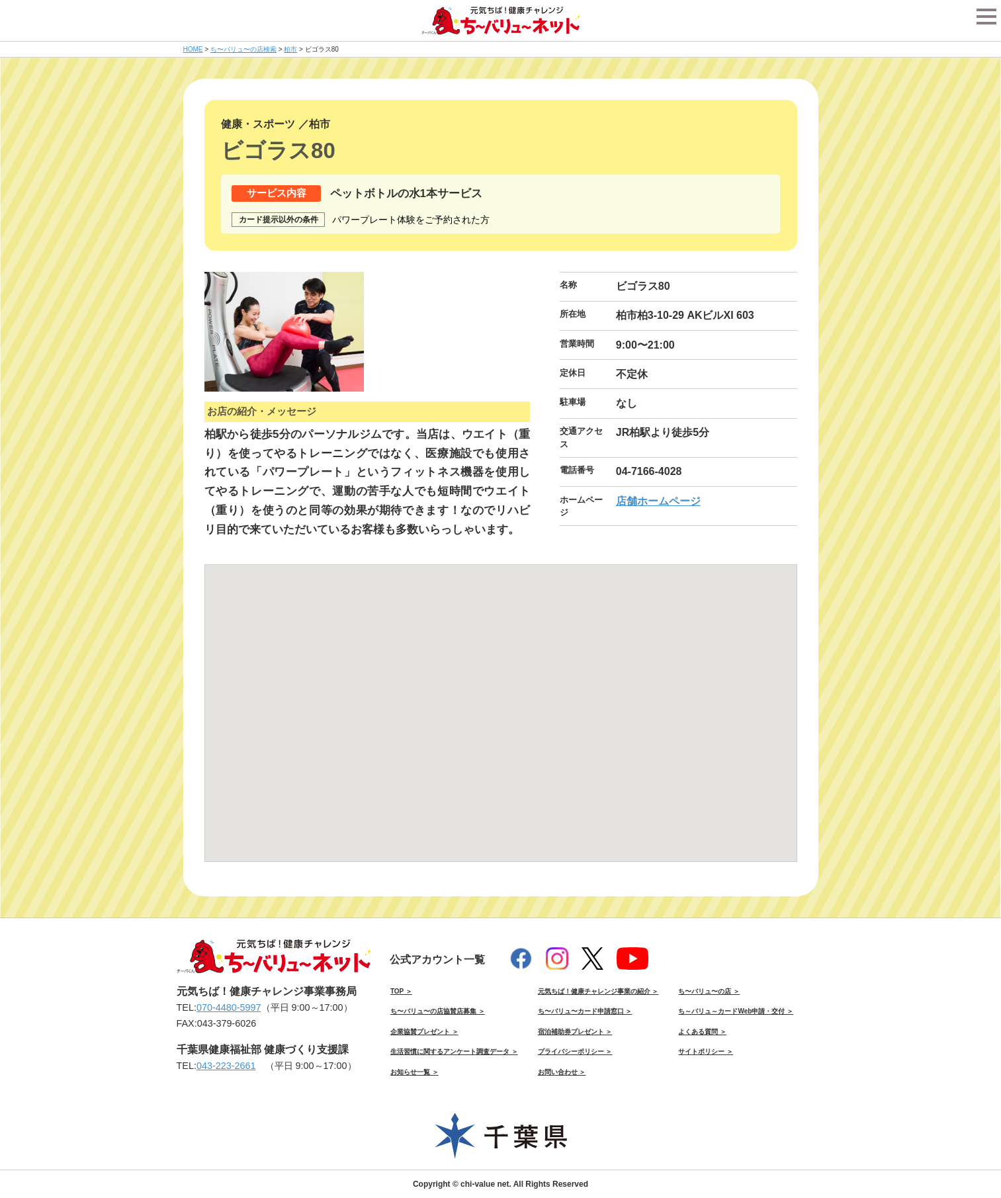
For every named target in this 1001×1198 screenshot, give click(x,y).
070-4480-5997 (228, 1007)
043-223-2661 (226, 1065)
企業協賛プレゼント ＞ (424, 1031)
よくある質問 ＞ (702, 1031)
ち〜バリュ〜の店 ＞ (709, 991)
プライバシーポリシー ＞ (575, 1051)
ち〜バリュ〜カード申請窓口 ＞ (585, 1011)
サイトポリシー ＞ (705, 1051)
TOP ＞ (401, 991)
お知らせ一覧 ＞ (414, 1072)
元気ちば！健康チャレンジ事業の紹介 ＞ (598, 991)
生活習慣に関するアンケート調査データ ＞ (454, 1051)
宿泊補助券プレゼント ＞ (575, 1031)
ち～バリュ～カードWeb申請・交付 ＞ (735, 1011)
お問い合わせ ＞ (562, 1072)
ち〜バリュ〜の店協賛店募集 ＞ (437, 1011)
